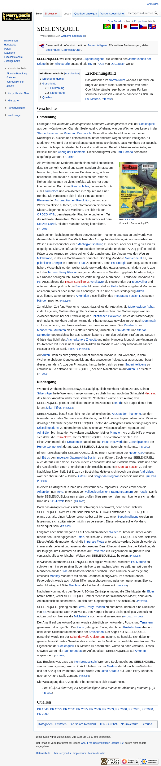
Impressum (79, 753)
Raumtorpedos (72, 650)
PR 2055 (151, 476)
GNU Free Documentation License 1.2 (102, 742)
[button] (17, 68)
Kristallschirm (132, 627)
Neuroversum (129, 724)
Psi (39, 281)
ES (90, 63)
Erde (64, 571)
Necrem (150, 393)
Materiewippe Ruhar (141, 306)
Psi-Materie (92, 99)
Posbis (143, 491)
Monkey (55, 576)
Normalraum (117, 80)
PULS (100, 63)
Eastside (81, 286)
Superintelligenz (97, 45)
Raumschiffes (80, 186)
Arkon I (46, 355)
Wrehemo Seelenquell (73, 35)
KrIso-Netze (63, 437)
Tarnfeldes (51, 191)
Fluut (82, 262)
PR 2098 (138, 616)
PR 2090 (142, 601)
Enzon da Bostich (127, 466)
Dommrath (149, 320)
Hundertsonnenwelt (49, 446)
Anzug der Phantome (72, 152)
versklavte (97, 281)
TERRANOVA (109, 724)
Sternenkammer (47, 133)
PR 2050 (65, 300)
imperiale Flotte (94, 541)
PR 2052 (107, 99)
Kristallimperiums (48, 427)
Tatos (80, 537)
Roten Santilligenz (77, 281)
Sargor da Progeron (106, 476)
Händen (42, 300)
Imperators (121, 295)
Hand (117, 402)
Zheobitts (75, 585)
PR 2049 (68, 157)
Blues (151, 591)
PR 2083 (79, 501)
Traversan (98, 551)
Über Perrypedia (62, 753)
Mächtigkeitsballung (90, 244)
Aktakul (82, 476)
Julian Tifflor (53, 407)
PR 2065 (144, 446)
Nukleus (112, 666)
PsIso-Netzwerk (112, 441)
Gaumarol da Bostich (83, 457)
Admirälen (43, 432)
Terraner (53, 272)
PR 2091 (127, 616)
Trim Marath (123, 330)
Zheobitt (91, 339)
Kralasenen (74, 441)
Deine (115, 21)
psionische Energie (49, 262)
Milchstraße (62, 63)
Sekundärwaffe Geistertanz (87, 636)
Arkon (140, 291)
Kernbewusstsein (85, 661)
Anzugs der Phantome (126, 413)
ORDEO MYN (46, 214)
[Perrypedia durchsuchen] (143, 13)
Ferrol (81, 607)
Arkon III (132, 369)
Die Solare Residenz (83, 724)
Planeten (43, 200)
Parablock (130, 325)
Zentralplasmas (139, 441)
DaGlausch (118, 63)
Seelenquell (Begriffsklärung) (63, 49)
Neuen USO (136, 452)
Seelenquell (147, 124)
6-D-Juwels (57, 501)
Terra (60, 491)
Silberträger (44, 393)
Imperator (62, 457)
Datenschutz (43, 753)
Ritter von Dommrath (77, 133)
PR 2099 (59, 655)
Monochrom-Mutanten (51, 330)
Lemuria (147, 724)
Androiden (146, 471)
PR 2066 (42, 481)
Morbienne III (133, 258)
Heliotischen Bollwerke (106, 316)
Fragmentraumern (121, 491)
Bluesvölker (139, 281)
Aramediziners (75, 339)
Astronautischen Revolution (72, 200)
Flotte (114, 286)
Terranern (146, 622)
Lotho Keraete (110, 671)
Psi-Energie (118, 262)
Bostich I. (135, 295)
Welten (113, 532)
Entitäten (60, 724)
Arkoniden (82, 295)
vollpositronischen (96, 491)
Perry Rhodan (68, 272)
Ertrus (46, 457)
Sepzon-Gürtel (46, 224)
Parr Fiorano (125, 152)
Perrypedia (139, 21)
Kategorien (45, 724)
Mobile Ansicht (96, 753)
